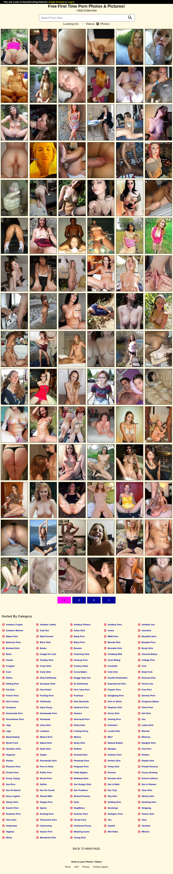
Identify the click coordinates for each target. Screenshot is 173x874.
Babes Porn (12, 636)
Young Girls (80, 837)
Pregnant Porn (81, 766)
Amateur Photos (82, 624)
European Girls (47, 683)
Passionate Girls (48, 760)
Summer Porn (81, 814)
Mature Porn (46, 737)
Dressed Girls (149, 678)
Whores (146, 831)
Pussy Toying (13, 778)
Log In (71, 2)
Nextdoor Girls (13, 749)
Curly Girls (45, 672)
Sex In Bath (113, 784)
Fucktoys (78, 695)
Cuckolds (112, 666)
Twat (144, 820)
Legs (8, 731)
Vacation (146, 825)
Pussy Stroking (149, 772)
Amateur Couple (14, 624)
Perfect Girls (114, 760)
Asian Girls (79, 630)
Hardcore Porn (81, 707)
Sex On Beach (13, 790)
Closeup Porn (81, 660)
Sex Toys (112, 790)
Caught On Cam (48, 654)
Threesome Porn (48, 820)
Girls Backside (81, 701)
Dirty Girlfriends (48, 678)
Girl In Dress (12, 701)
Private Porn (12, 772)
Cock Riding (114, 660)
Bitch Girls (45, 642)
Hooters (78, 713)
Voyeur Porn (46, 831)
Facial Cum (147, 683)
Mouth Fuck (12, 743)
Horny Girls (113, 713)
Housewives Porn (15, 719)
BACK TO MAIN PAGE (86, 848)
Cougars (10, 666)
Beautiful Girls (149, 636)
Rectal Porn (46, 778)
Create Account (57, 2)
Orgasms (10, 754)
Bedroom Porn (13, 642)
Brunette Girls (115, 648)
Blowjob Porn (148, 642)
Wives (9, 837)
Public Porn (46, 772)
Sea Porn (10, 784)
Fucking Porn (47, 695)
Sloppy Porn (46, 802)
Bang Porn (79, 636)
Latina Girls (147, 725)
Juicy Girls (45, 725)
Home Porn (147, 707)
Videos (88, 23)
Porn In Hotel (46, 766)
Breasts (78, 648)
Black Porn (79, 642)
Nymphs (112, 749)
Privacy (86, 867)
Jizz (143, 719)
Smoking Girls (149, 802)
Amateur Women (14, 630)
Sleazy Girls (12, 802)
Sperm (43, 808)
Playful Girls (148, 760)
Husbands (45, 719)
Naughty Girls (149, 743)
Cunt (8, 672)
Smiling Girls (114, 802)
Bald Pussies (46, 636)
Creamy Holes (81, 666)
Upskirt (111, 825)
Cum (144, 666)
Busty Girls (147, 648)
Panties (145, 754)
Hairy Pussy (46, 707)
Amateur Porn (115, 624)
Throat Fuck (80, 820)
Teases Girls (148, 814)
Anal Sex (44, 630)
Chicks (9, 660)
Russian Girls (115, 778)
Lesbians (44, 731)
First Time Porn (82, 689)
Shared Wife (46, 796)
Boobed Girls (12, 648)
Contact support (100, 867)
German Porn (148, 695)
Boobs (43, 648)
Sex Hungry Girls (82, 784)
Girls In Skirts (115, 701)
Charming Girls (81, 654)
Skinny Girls (148, 796)
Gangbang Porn (116, 695)
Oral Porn (146, 749)
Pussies (112, 772)
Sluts (76, 802)
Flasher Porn (114, 689)
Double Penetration (117, 678)
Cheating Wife (115, 654)
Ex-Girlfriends (81, 683)
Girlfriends (45, 701)
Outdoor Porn (115, 754)
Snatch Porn (12, 808)
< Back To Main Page (86, 10)
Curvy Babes (80, 672)
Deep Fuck (147, 672)
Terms (68, 867)
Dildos (9, 678)
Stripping (146, 808)
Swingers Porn (115, 814)
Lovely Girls (114, 731)
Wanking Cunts (82, 831)
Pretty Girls (113, 766)
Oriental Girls (81, 754)
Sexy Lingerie (13, 796)
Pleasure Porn (13, 766)
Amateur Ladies (48, 624)
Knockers (112, 725)
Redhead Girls (81, 778)
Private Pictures (150, 766)
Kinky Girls (79, 725)
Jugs (8, 725)
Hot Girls (146, 713)
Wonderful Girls (48, 837)
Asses (111, 630)
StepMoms (79, 808)
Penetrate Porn (81, 760)
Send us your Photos (82, 861)
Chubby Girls (46, 660)
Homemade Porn (48, 713)
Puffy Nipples (81, 772)
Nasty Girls (79, 743)
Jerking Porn (114, 719)
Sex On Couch (47, 790)
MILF (110, 737)
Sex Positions (81, 790)
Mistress (146, 737)
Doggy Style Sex (82, 678)
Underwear (11, 825)
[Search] (87, 18)
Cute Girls (113, 672)
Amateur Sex (148, 624)
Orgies (43, 754)
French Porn (12, 695)
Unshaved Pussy (82, 825)
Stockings (113, 808)
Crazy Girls (45, 666)
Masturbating (12, 737)
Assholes (146, 630)
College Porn (148, 660)
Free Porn (147, 689)
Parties (9, 760)
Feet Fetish (45, 689)
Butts (8, 654)
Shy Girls (112, 796)
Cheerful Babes (149, 654)
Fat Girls (10, 689)
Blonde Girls (114, 642)
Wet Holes (113, 831)
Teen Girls (11, 820)
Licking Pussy (81, 731)
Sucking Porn (47, 814)
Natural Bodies (115, 743)
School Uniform (150, 778)
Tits (110, 820)
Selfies (43, 784)
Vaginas (10, 831)
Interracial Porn (82, 719)
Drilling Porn (12, 683)
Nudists (78, 749)
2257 (76, 867)
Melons (77, 737)
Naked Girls (46, 743)
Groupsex (11, 707)
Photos (103, 23)
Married (145, 731)
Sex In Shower (149, 784)
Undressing (46, 825)
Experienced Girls (117, 683)
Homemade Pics (14, 713)
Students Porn (13, 814)
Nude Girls (45, 749)
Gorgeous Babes (150, 701)
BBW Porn (113, 636)
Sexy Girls (147, 790)
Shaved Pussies (82, 796)
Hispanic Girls (115, 707)
